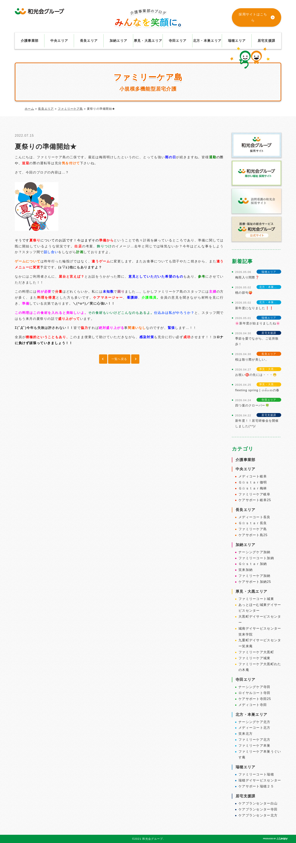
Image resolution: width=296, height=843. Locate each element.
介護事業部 (29, 40)
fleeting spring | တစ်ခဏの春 (257, 390)
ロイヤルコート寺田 (254, 693)
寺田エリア (177, 40)
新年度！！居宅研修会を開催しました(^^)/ (257, 423)
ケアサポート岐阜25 (254, 500)
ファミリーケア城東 (254, 658)
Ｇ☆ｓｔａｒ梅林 (252, 488)
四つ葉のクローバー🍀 (252, 405)
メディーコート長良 (254, 517)
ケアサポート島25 (252, 535)
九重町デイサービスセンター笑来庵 (259, 643)
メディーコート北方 (254, 727)
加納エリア (118, 40)
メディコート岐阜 (252, 476)
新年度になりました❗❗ (254, 308)
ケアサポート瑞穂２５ (256, 786)
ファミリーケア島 (70, 108)
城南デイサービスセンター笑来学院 (259, 631)
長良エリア (89, 40)
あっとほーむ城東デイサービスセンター (259, 607)
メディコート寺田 (252, 705)
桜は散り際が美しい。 (252, 359)
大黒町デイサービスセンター (259, 619)
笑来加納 (245, 570)
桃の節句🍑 (244, 292)
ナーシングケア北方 (254, 722)
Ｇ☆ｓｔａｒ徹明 (252, 482)
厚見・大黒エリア (148, 40)
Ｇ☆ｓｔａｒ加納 (252, 564)
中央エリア (59, 40)
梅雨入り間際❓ (247, 277)
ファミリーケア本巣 (254, 745)
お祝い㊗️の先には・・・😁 (256, 374)
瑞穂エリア (237, 40)
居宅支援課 (266, 40)
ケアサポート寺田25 (254, 699)
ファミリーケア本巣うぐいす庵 (259, 754)
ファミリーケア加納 (254, 576)
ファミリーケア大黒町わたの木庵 (259, 667)
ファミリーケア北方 (254, 739)
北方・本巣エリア (207, 40)
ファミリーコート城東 (256, 599)
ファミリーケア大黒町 (256, 652)
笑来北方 (245, 733)
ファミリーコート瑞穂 (256, 774)
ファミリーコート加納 (256, 558)
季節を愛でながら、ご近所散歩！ (257, 341)
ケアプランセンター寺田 (258, 809)
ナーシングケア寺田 (254, 687)
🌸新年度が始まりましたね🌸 (257, 323)
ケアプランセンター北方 (258, 815)
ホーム (29, 108)
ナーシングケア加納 (254, 552)
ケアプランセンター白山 (258, 803)
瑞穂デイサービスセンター (259, 780)
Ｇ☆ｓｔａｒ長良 (252, 523)
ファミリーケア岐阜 (254, 494)
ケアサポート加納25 (254, 581)
